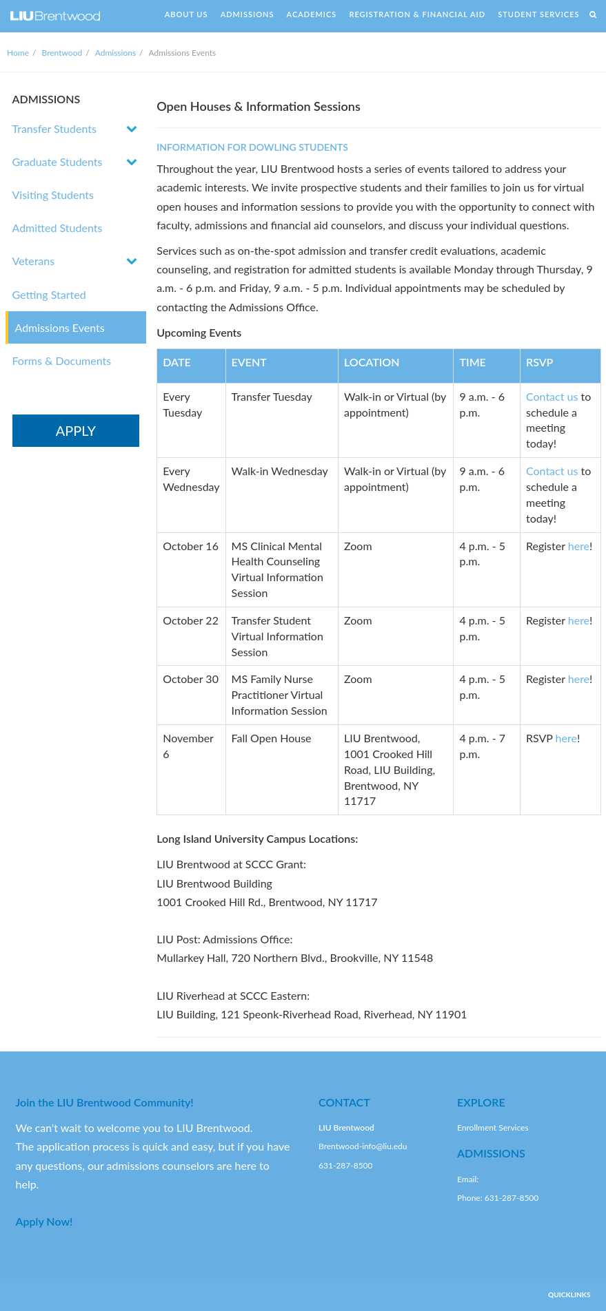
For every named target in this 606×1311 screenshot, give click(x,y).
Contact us (552, 396)
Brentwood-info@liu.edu (363, 1146)
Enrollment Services (493, 1127)
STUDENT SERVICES (538, 14)
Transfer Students (54, 128)
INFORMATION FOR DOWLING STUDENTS (252, 147)
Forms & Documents (62, 360)
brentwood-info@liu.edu (525, 1179)
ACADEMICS (312, 14)
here (578, 545)
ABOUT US (186, 14)
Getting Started (49, 294)
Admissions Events (60, 327)
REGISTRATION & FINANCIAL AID (417, 14)
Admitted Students (57, 227)
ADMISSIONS (247, 14)
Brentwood (62, 53)
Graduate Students (57, 161)
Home (18, 53)
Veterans (33, 260)
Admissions (115, 53)
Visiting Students (53, 194)
